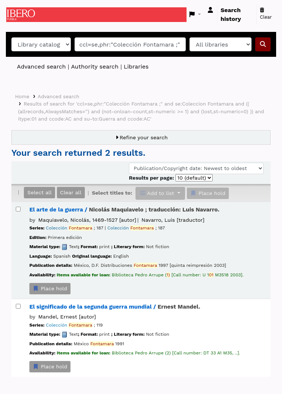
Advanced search (41, 66)
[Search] (263, 44)
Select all (39, 192)
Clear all (71, 192)
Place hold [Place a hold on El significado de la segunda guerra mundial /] (50, 366)
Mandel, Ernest (67, 317)
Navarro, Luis (172, 220)
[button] (195, 14)
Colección (69, 228)
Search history (231, 14)
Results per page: (152, 178)
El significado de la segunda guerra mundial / (114, 306)
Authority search (94, 66)
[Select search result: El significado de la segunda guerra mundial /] (18, 306)
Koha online (24, 14)
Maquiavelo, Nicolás (87, 220)
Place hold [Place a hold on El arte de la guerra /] (50, 288)
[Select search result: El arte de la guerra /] (18, 209)
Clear (266, 14)
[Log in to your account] (210, 10)
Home (22, 96)
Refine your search (144, 137)
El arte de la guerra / (124, 209)
